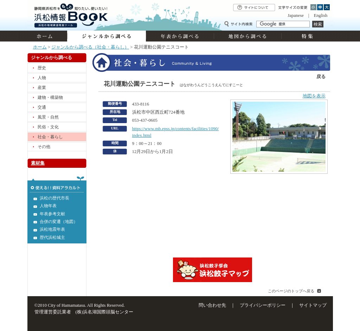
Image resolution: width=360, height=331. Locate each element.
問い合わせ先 (212, 305)
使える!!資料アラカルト (56, 184)
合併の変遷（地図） (59, 221)
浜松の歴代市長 (54, 198)
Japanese (295, 15)
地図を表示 (314, 96)
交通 (42, 107)
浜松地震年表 (52, 229)
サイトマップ (313, 305)
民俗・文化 (48, 127)
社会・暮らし (50, 137)
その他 (44, 147)
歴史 (42, 68)
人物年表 (48, 206)
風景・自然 (48, 117)
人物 (42, 78)
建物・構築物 (50, 97)
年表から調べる (180, 36)
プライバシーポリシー (262, 305)
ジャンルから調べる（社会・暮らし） (90, 47)
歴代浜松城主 (52, 237)
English (320, 15)
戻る (321, 76)
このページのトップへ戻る (291, 291)
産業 (42, 87)
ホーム (47, 36)
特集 (306, 36)
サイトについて (254, 7)
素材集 (38, 163)
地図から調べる (247, 36)
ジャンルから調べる (106, 36)
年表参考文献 (52, 214)
